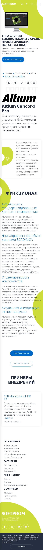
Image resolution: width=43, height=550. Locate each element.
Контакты (7, 499)
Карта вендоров (10, 496)
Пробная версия (21, 353)
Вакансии (7, 482)
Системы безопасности (13, 457)
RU (32, 4)
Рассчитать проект (22, 363)
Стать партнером (10, 465)
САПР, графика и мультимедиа (15, 454)
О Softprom (11, 489)
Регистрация (8, 468)
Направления (12, 441)
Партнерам (10, 461)
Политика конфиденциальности (16, 485)
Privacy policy (6, 542)
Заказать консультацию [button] (13, 59)
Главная (8, 73)
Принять (21, 546)
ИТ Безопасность (10, 445)
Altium (33, 73)
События (7, 479)
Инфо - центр (12, 475)
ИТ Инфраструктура (11, 448)
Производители (21, 73)
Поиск (21, 4)
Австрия (27, 4)
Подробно (8, 418)
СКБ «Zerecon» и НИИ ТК (17, 397)
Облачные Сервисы (11, 451)
